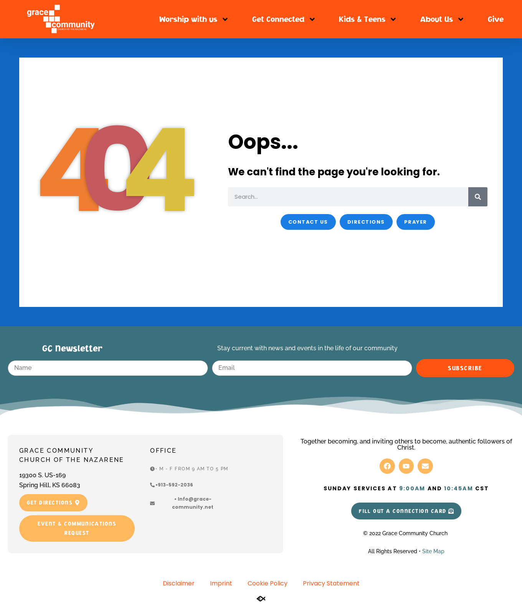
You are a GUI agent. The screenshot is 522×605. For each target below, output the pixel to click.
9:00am (412, 488)
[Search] (477, 196)
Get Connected (284, 19)
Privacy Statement (331, 583)
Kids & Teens (368, 19)
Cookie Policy (267, 583)
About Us (442, 19)
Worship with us (194, 19)
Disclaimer (179, 583)
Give (496, 19)
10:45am (458, 488)
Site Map (433, 551)
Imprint (221, 583)
